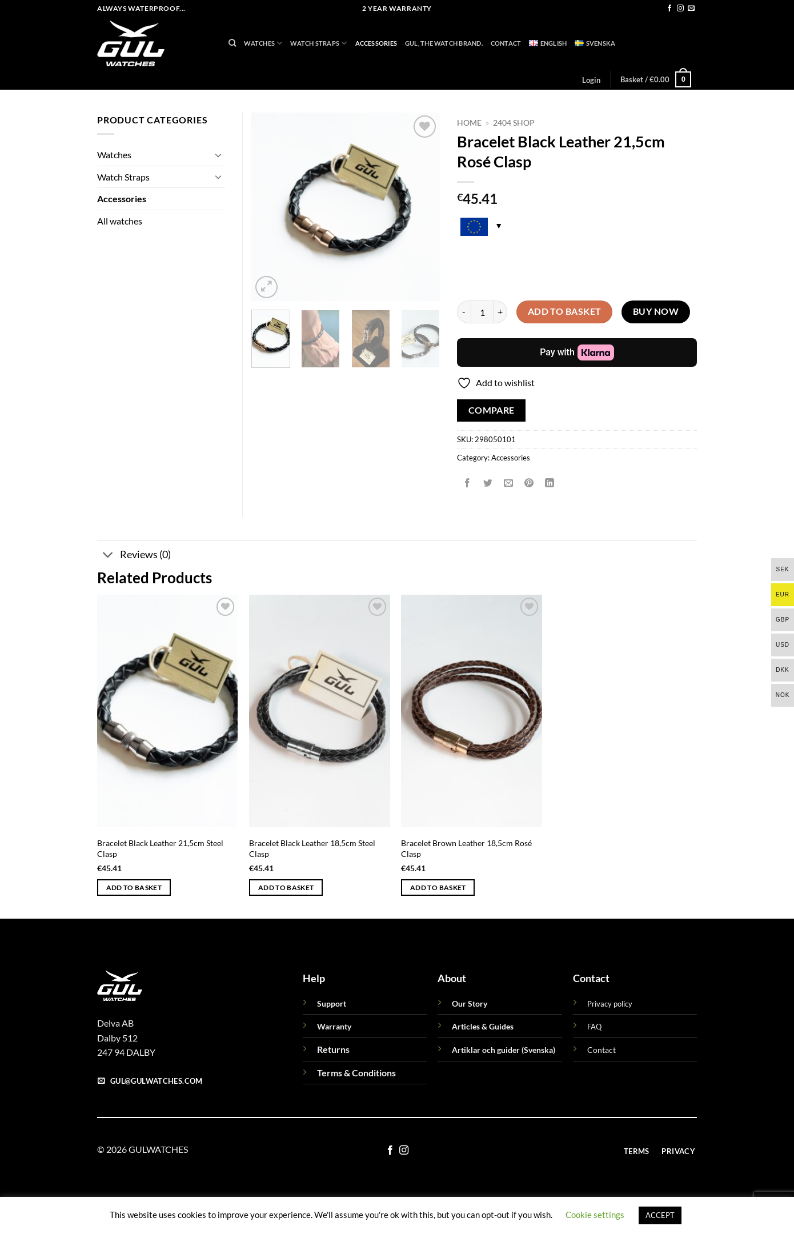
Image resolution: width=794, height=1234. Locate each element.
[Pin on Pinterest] (529, 483)
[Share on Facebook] (467, 483)
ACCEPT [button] (660, 1215)
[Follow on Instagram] (680, 9)
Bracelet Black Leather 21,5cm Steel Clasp (160, 848)
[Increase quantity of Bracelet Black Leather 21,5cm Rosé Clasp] (500, 312)
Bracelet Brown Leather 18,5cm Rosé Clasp (466, 848)
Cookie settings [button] (595, 1214)
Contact (506, 43)
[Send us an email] (691, 9)
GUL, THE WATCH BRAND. (444, 43)
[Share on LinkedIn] (549, 483)
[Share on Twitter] (488, 483)
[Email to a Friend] (508, 483)
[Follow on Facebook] (669, 9)
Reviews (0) (134, 555)
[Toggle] (218, 155)
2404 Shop (514, 122)
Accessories (376, 43)
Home (469, 122)
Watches (263, 43)
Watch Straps (318, 43)
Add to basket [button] (134, 887)
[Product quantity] (482, 312)
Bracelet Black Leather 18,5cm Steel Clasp (312, 848)
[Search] (232, 43)
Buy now (656, 311)
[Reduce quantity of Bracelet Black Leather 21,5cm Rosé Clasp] (464, 312)
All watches (119, 220)
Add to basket (564, 311)
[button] (590, 80)
